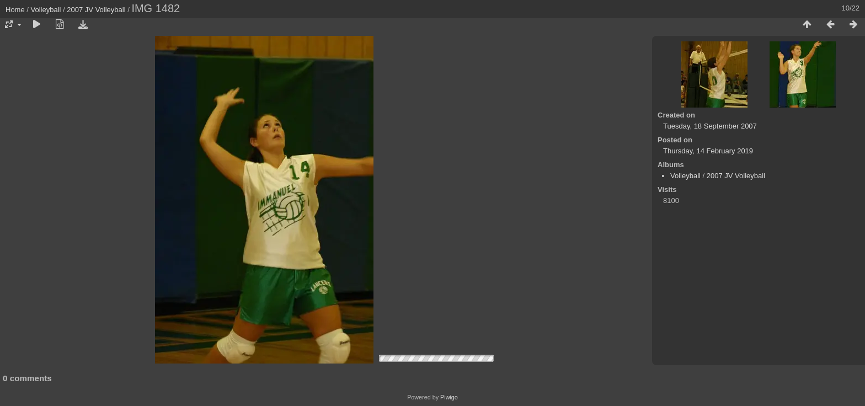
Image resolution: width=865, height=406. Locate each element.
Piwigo (449, 397)
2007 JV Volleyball (96, 10)
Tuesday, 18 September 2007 (710, 126)
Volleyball (46, 10)
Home (15, 10)
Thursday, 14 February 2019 (708, 151)
